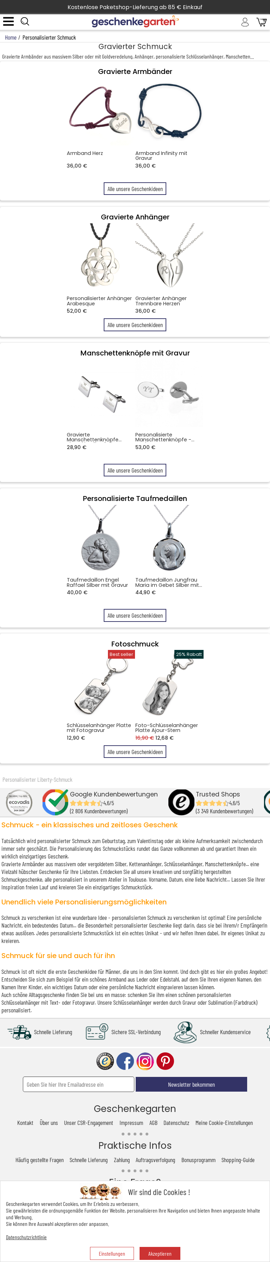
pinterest (165, 1061)
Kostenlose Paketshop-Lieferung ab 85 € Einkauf (135, 7)
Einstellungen (112, 1253)
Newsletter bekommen (191, 1084)
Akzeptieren (160, 1253)
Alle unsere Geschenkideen (135, 188)
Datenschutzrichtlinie (26, 1237)
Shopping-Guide (238, 1159)
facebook (125, 1061)
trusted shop (105, 1061)
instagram (145, 1061)
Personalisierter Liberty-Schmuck (37, 779)
